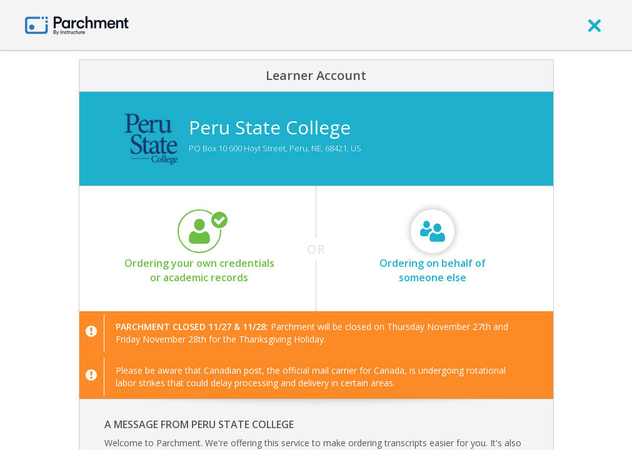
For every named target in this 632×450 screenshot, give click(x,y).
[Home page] (77, 25)
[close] (594, 25)
